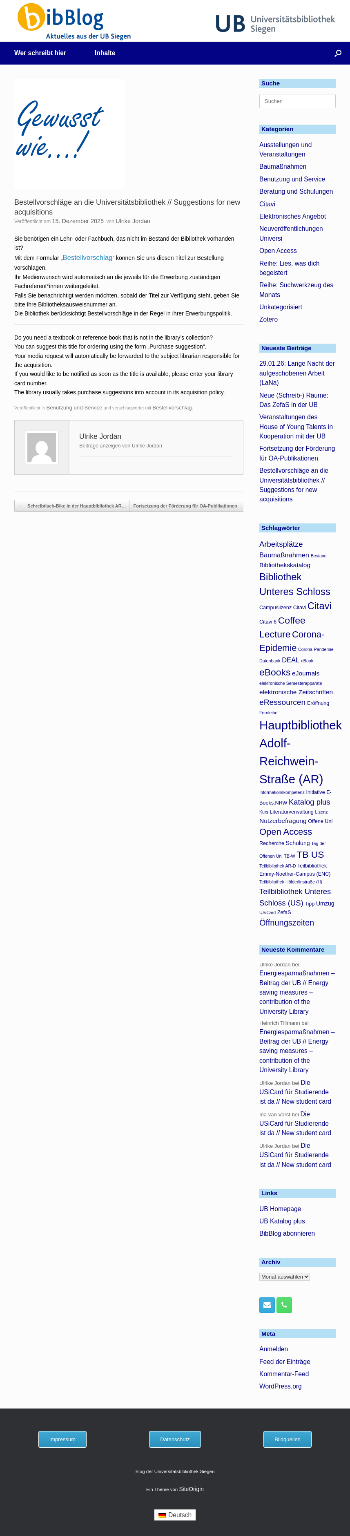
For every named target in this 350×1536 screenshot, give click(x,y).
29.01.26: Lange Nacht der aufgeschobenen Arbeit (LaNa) (297, 373)
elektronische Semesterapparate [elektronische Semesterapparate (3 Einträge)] (290, 683)
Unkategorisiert (280, 307)
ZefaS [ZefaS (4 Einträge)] (284, 912)
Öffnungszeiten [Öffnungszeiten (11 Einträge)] (286, 922)
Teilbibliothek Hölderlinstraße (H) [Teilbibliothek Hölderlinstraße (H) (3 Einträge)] (290, 881)
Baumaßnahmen (282, 166)
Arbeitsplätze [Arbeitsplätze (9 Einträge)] (281, 544)
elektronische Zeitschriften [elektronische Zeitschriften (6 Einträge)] (296, 692)
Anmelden (273, 1349)
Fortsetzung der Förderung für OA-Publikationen (190, 506)
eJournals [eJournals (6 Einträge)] (305, 673)
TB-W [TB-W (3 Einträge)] (289, 856)
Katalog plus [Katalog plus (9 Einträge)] (309, 802)
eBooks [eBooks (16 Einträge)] (274, 672)
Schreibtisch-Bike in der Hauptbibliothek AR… (72, 506)
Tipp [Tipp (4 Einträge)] (309, 904)
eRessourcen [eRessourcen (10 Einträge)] (282, 702)
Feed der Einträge (284, 1361)
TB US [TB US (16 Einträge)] (310, 854)
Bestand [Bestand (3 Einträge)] (319, 555)
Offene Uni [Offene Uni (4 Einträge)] (320, 821)
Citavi (267, 204)
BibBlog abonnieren (287, 1233)
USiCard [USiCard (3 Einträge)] (267, 912)
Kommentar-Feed (284, 1374)
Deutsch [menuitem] (180, 1514)
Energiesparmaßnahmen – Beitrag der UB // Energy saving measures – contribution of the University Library (297, 992)
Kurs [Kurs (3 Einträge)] (263, 811)
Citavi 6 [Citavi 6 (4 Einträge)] (267, 622)
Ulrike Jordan (133, 221)
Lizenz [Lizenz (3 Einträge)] (321, 811)
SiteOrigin (191, 1489)
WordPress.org (280, 1386)
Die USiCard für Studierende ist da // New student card (295, 1092)
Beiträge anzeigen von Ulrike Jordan (120, 446)
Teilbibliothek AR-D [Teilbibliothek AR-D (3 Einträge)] (277, 865)
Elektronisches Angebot (292, 216)
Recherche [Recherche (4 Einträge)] (271, 843)
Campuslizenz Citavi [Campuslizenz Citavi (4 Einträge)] (282, 607)
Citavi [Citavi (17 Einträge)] (320, 606)
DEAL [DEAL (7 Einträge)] (290, 660)
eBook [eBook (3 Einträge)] (307, 660)
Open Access (278, 250)
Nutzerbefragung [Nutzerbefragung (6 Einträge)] (283, 820)
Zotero (268, 319)
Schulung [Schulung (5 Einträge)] (298, 843)
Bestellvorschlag (87, 258)
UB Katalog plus (282, 1221)
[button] (338, 53)
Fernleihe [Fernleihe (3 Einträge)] (268, 712)
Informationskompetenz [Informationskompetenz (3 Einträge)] (282, 792)
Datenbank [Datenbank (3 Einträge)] (270, 660)
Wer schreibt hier (40, 52)
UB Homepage (280, 1208)
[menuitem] (175, 1515)
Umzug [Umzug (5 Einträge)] (325, 903)
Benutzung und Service (74, 408)
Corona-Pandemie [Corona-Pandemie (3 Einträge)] (315, 649)
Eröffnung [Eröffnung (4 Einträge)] (318, 703)
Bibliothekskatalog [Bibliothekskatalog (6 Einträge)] (284, 564)
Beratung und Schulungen (296, 191)
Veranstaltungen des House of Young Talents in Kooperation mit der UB (296, 427)
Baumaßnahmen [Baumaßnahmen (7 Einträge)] (284, 555)
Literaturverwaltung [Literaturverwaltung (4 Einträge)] (292, 812)
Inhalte (105, 52)
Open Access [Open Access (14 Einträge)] (285, 832)
